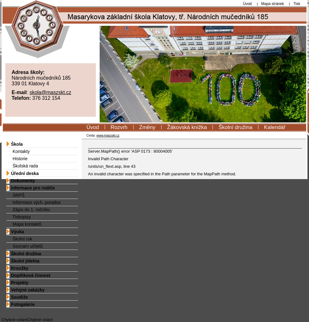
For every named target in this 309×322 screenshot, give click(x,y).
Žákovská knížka (187, 127)
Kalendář (274, 127)
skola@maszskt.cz (50, 92)
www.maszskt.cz (108, 135)
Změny (147, 127)
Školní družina (235, 127)
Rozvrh (119, 127)
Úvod (92, 127)
